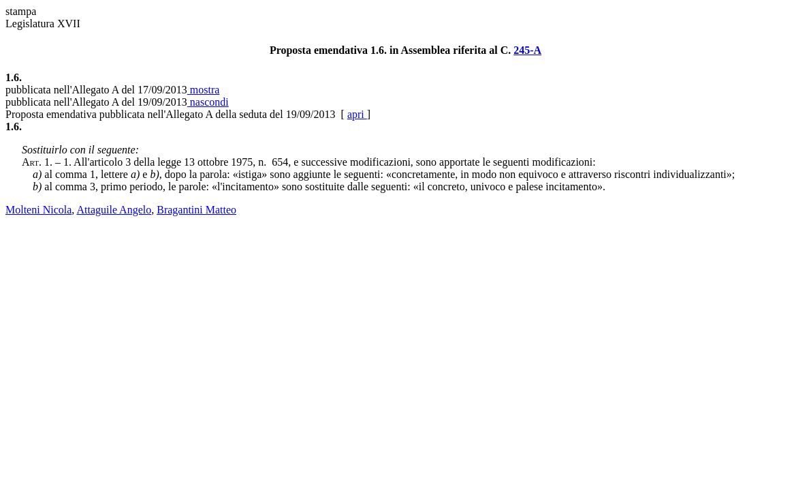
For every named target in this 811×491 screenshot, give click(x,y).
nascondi (208, 102)
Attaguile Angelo (113, 209)
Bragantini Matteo (196, 209)
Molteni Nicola (38, 209)
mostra (203, 89)
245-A (527, 50)
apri (357, 114)
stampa (20, 11)
